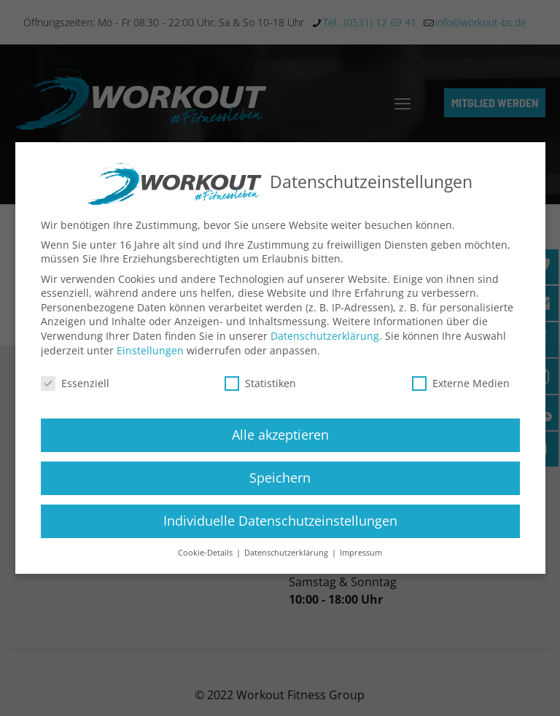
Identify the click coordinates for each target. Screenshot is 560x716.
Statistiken (260, 383)
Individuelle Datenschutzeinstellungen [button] (280, 520)
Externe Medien (461, 383)
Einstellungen (150, 350)
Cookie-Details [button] (206, 553)
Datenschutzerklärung (325, 336)
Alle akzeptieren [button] (280, 434)
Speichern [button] (280, 477)
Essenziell (75, 383)
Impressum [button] (361, 553)
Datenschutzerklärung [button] (287, 553)
